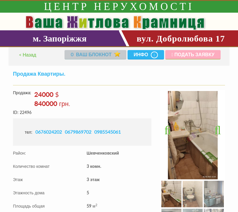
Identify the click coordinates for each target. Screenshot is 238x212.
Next (215, 129)
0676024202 (48, 132)
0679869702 (78, 132)
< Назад (27, 54)
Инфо (146, 55)
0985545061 (107, 132)
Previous (170, 129)
